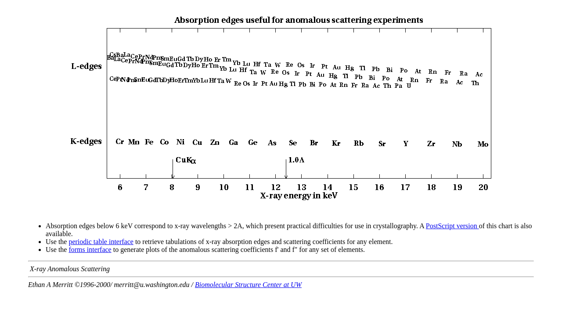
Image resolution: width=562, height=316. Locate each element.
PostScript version (452, 226)
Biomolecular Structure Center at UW (248, 284)
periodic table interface (100, 241)
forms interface (89, 249)
